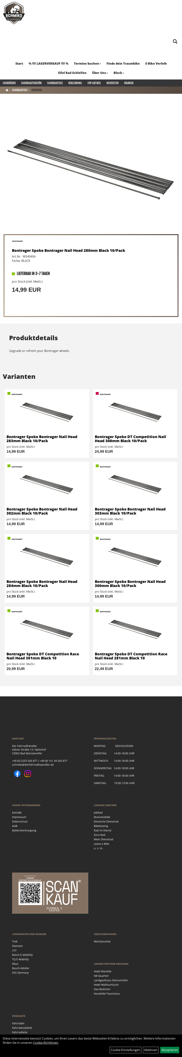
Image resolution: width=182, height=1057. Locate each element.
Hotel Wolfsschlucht (106, 984)
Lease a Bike (101, 843)
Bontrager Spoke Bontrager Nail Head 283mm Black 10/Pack (42, 438)
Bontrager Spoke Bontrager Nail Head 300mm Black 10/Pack (130, 583)
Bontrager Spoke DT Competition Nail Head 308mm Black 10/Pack (130, 438)
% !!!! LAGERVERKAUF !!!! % (48, 63)
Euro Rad (99, 835)
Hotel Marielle (102, 971)
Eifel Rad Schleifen (72, 73)
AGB (14, 826)
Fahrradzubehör (31, 83)
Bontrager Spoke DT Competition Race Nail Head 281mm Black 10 (131, 656)
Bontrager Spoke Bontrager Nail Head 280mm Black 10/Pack (68, 250)
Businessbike (102, 817)
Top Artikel (94, 83)
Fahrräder (9, 83)
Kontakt (17, 812)
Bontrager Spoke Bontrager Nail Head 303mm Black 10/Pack (130, 511)
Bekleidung (75, 83)
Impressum (19, 817)
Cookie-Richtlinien (45, 1043)
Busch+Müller (20, 968)
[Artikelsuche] (175, 42)
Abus (15, 963)
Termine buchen (87, 63)
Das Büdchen (102, 989)
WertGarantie (102, 941)
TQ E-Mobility (20, 959)
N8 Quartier (101, 976)
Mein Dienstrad (103, 839)
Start (19, 63)
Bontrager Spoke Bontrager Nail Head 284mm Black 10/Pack (42, 583)
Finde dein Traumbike (123, 63)
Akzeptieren (169, 1050)
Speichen (36, 90)
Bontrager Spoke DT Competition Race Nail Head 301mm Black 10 (43, 656)
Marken (128, 83)
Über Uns (100, 73)
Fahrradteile (55, 83)
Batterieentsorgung (24, 830)
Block (119, 73)
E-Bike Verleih (156, 63)
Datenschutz (20, 821)
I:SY (14, 950)
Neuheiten (113, 83)
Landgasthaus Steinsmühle (111, 980)
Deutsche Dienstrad (106, 821)
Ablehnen (150, 1050)
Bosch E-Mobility (22, 955)
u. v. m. (98, 848)
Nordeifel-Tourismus (107, 993)
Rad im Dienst (102, 830)
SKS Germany (20, 972)
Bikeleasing (101, 826)
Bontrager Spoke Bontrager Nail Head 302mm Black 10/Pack (42, 511)
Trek (14, 941)
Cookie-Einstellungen (125, 1050)
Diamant (17, 946)
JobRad (98, 812)
